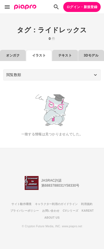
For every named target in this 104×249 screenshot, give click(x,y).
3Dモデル (91, 55)
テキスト (65, 55)
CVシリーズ (70, 210)
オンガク (13, 55)
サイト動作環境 (21, 204)
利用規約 (86, 204)
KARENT (88, 210)
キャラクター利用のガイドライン (56, 204)
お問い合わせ (50, 210)
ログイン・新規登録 (82, 7)
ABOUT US (52, 217)
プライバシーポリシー (24, 210)
